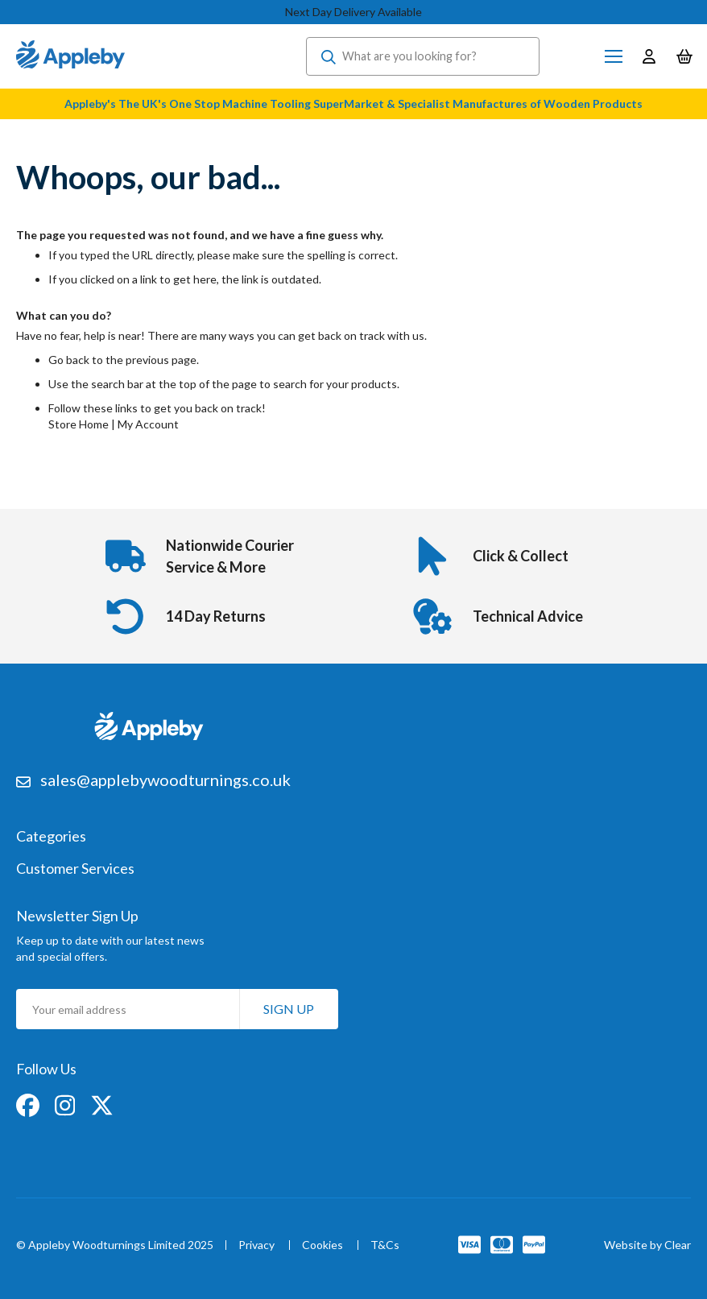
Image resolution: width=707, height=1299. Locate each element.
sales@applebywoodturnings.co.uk (165, 779)
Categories (51, 837)
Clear (677, 1244)
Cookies (322, 1245)
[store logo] (70, 56)
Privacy (256, 1245)
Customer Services (75, 869)
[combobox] (423, 56)
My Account (148, 424)
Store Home (78, 424)
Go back (68, 359)
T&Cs (384, 1245)
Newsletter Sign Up (77, 916)
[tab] (353, 845)
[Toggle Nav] (613, 56)
